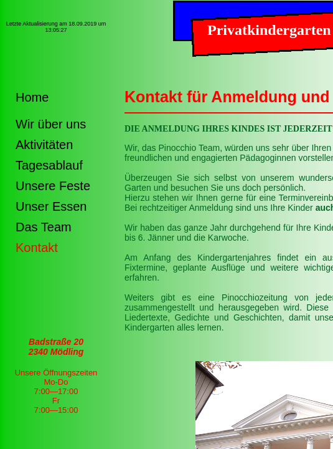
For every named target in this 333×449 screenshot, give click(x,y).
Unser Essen (51, 206)
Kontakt (37, 247)
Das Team (44, 227)
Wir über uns (51, 124)
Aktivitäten (44, 145)
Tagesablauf (49, 165)
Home (32, 97)
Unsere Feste (53, 186)
